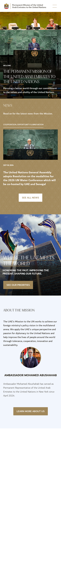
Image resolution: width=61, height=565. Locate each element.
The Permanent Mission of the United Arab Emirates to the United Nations (29, 76)
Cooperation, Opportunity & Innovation (23, 124)
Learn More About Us (31, 411)
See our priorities (18, 285)
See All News (30, 198)
